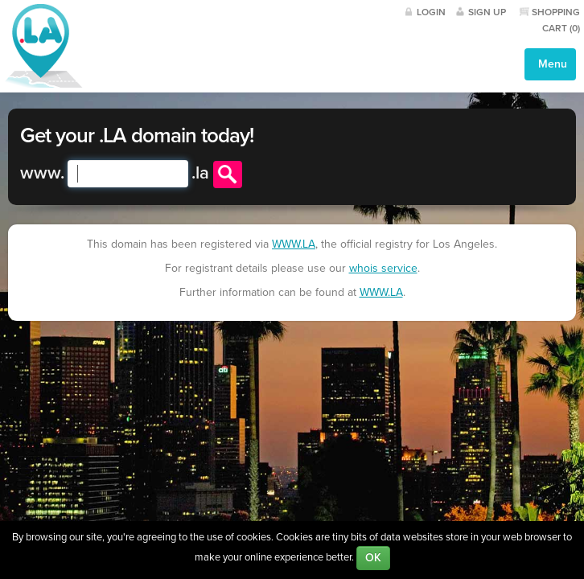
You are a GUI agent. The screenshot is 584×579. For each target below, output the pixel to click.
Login (431, 12)
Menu (551, 64)
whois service (383, 268)
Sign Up (487, 12)
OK (373, 558)
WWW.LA (293, 244)
